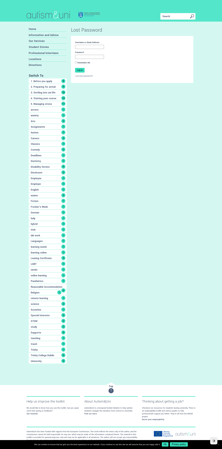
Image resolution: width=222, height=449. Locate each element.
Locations (35, 59)
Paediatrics (48, 281)
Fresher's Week (48, 207)
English (48, 190)
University (48, 361)
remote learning (48, 298)
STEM (48, 321)
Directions (35, 65)
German (48, 212)
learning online (48, 252)
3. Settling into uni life (48, 92)
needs (48, 270)
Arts (48, 121)
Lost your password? (84, 76)
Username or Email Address (87, 42)
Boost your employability (153, 419)
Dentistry (48, 161)
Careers (48, 138)
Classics (48, 144)
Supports (48, 332)
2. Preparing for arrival (48, 87)
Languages (48, 241)
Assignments (48, 127)
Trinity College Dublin (48, 355)
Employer (48, 184)
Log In (80, 70)
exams (48, 195)
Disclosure (48, 172)
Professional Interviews (43, 53)
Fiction (48, 201)
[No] (218, 444)
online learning (48, 275)
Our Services (37, 41)
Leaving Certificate (48, 258)
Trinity (48, 350)
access (48, 110)
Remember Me (84, 62)
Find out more (90, 413)
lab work (48, 235)
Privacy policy (179, 444)
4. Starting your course (48, 98)
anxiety (48, 115)
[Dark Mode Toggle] (214, 441)
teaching (48, 338)
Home (32, 29)
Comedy (48, 150)
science (48, 304)
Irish (48, 230)
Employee (48, 178)
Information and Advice (43, 35)
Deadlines (48, 155)
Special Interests (48, 315)
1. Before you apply (48, 81)
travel (48, 344)
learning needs (48, 247)
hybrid (48, 224)
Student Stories (39, 47)
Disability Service (48, 167)
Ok (165, 444)
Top (111, 389)
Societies (48, 310)
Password (79, 52)
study (48, 327)
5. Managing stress (48, 104)
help (48, 218)
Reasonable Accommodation (48, 287)
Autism (48, 132)
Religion (46, 292)
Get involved (32, 413)
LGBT (48, 264)
